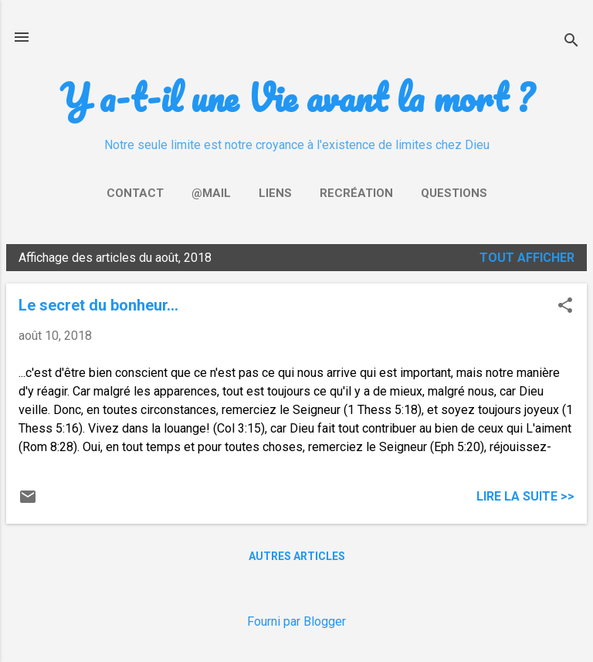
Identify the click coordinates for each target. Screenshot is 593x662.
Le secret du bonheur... (98, 305)
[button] (565, 306)
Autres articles (297, 556)
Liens (275, 193)
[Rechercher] (571, 42)
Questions (454, 193)
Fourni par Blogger (296, 621)
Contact (135, 193)
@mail (211, 193)
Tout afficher (526, 257)
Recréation (356, 193)
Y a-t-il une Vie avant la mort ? (296, 96)
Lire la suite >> (525, 496)
